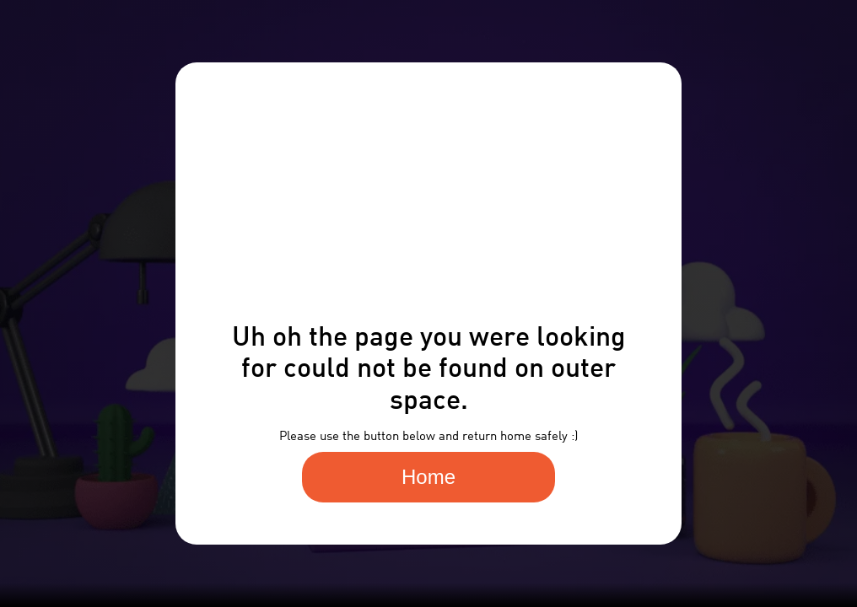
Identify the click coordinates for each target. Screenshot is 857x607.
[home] (39, 48)
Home (428, 476)
